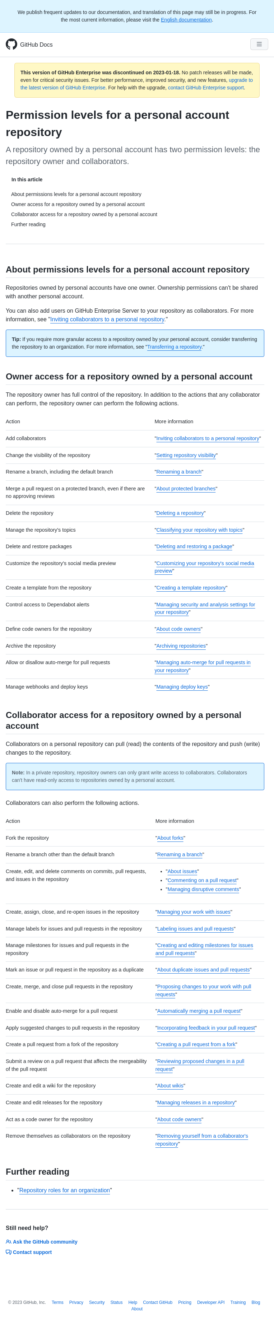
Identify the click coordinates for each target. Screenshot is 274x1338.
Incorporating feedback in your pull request (206, 1028)
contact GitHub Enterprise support (206, 87)
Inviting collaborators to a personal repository (107, 319)
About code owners (178, 629)
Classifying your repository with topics (199, 530)
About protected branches (185, 488)
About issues (182, 871)
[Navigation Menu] (259, 44)
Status (116, 1302)
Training (238, 1302)
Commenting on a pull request (202, 880)
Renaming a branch (178, 472)
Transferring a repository (174, 347)
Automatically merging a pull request (199, 1011)
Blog (256, 1302)
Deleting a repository (180, 513)
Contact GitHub (157, 1302)
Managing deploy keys (182, 687)
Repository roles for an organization (64, 1190)
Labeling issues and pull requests (195, 929)
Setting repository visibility (186, 455)
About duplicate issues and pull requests (203, 970)
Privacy (76, 1302)
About (137, 1308)
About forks (170, 838)
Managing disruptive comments (203, 889)
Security (97, 1302)
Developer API (211, 1302)
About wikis (170, 1085)
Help (132, 1302)
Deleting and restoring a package (194, 546)
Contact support (29, 1252)
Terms (58, 1302)
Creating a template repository (191, 588)
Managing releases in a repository (196, 1102)
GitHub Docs (36, 45)
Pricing (184, 1302)
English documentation (186, 20)
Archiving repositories (181, 646)
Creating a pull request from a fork (196, 1044)
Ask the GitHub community (42, 1242)
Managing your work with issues (194, 912)
